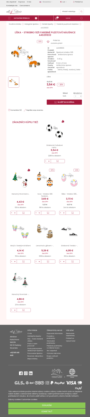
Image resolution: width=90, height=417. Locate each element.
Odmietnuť (46, 411)
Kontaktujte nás (11, 6)
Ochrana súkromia (54, 353)
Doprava (21, 2)
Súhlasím (47, 405)
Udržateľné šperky (34, 336)
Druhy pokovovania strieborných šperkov (35, 349)
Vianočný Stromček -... (20, 294)
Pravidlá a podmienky (51, 337)
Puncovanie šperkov (34, 353)
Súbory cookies (14, 399)
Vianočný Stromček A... (20, 194)
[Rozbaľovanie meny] (63, 2)
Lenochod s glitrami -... (45, 246)
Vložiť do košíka (64, 102)
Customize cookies (29, 399)
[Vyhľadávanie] (72, 11)
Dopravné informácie (55, 333)
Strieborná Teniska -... (69, 246)
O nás (29, 2)
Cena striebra (25, 6)
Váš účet (70, 330)
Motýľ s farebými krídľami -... (20, 247)
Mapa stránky (32, 359)
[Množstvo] (78, 96)
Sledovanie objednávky (70, 334)
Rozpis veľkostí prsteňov (52, 357)
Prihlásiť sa (70, 338)
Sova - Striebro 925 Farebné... (45, 195)
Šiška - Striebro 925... (69, 194)
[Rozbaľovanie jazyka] (46, 2)
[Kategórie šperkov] (23, 18)
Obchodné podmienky (51, 342)
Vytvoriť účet (70, 341)
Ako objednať (11, 2)
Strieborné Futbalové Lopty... (54, 146)
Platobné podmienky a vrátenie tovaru (54, 347)
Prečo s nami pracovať (32, 345)
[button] (69, 18)
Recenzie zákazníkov (35, 356)
